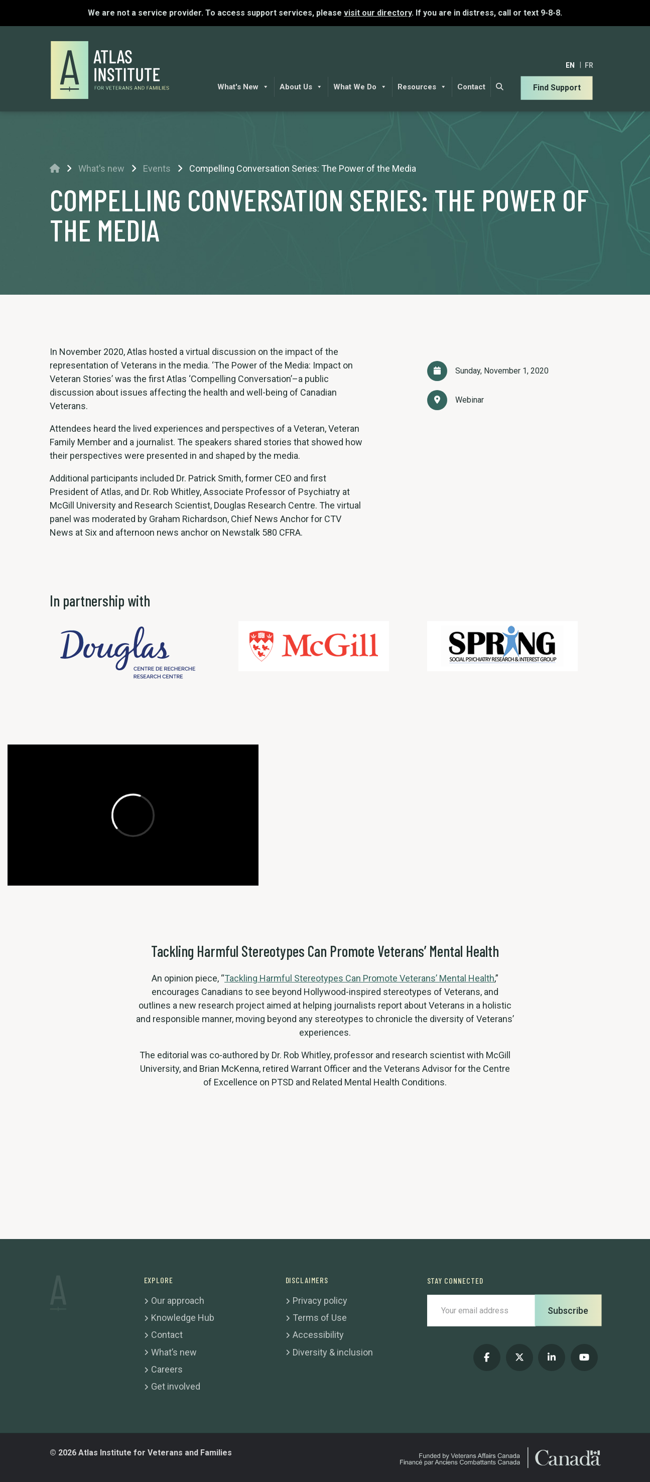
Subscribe (568, 1310)
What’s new (174, 1352)
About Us (301, 87)
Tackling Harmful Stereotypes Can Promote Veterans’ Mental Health (359, 978)
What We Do (360, 87)
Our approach (177, 1300)
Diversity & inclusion (333, 1352)
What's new (101, 168)
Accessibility (318, 1334)
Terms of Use (320, 1317)
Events (157, 168)
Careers (167, 1369)
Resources (422, 87)
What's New (243, 87)
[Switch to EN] (570, 65)
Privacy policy (320, 1300)
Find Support (557, 87)
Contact (471, 86)
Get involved (175, 1386)
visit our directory (378, 13)
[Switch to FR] (589, 65)
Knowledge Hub (182, 1317)
